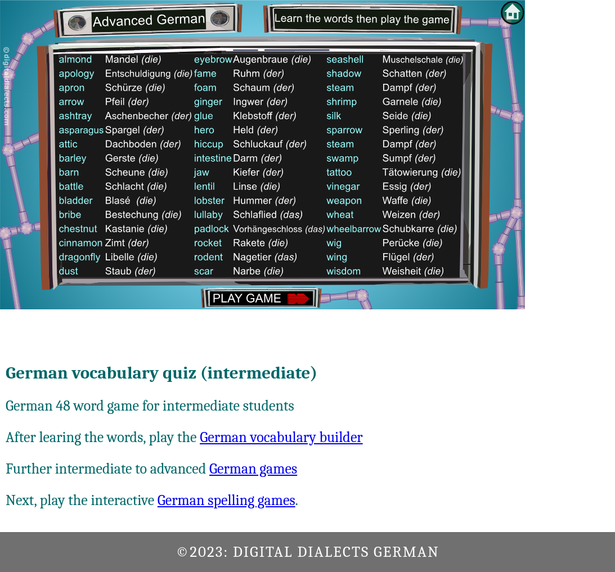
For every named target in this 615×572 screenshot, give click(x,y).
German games (253, 469)
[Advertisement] (570, 168)
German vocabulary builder (281, 437)
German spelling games (226, 500)
